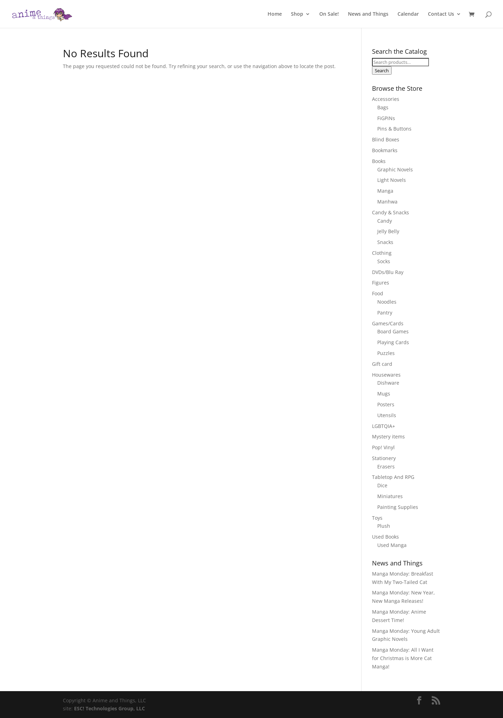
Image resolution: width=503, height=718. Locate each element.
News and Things (368, 14)
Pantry (384, 312)
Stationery (384, 458)
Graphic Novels (395, 169)
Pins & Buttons (394, 128)
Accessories (385, 99)
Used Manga (392, 545)
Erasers (386, 466)
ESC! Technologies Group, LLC (109, 708)
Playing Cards (393, 342)
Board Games (393, 331)
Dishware (388, 382)
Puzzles (386, 353)
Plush (383, 526)
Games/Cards (387, 323)
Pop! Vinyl (383, 447)
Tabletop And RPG (393, 477)
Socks (383, 261)
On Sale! (329, 14)
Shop (297, 14)
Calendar (408, 14)
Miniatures (390, 496)
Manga (385, 190)
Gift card (382, 364)
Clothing (382, 253)
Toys (377, 518)
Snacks (385, 242)
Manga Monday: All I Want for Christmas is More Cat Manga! (402, 658)
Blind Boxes (385, 139)
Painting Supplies (397, 507)
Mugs (383, 393)
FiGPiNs (386, 118)
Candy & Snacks (390, 212)
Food (377, 293)
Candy (384, 220)
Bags (382, 107)
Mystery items (388, 436)
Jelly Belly (388, 231)
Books (379, 161)
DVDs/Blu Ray (387, 272)
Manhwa (387, 201)
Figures (380, 282)
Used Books (385, 536)
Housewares (386, 374)
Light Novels (391, 180)
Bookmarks (385, 150)
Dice (382, 485)
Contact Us (441, 14)
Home (275, 14)
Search (382, 70)
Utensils (386, 415)
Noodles (386, 301)
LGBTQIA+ (383, 426)
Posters (385, 404)
